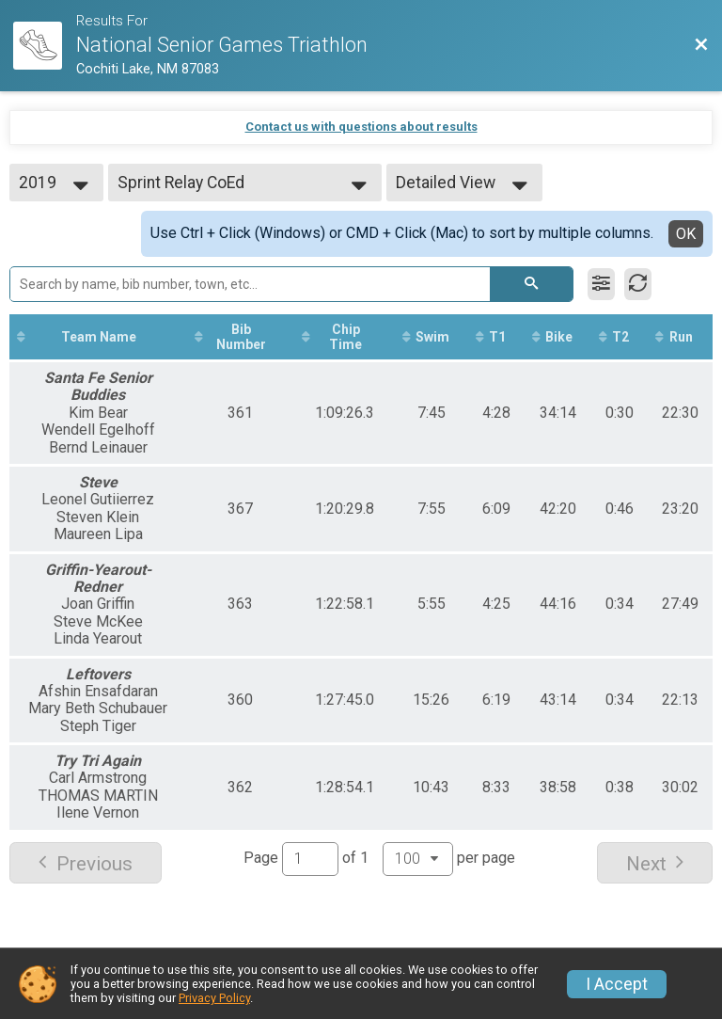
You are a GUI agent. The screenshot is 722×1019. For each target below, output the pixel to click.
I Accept (617, 984)
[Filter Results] (601, 284)
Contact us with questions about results (361, 126)
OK (686, 234)
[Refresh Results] (637, 284)
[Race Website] (44, 46)
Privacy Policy (214, 998)
